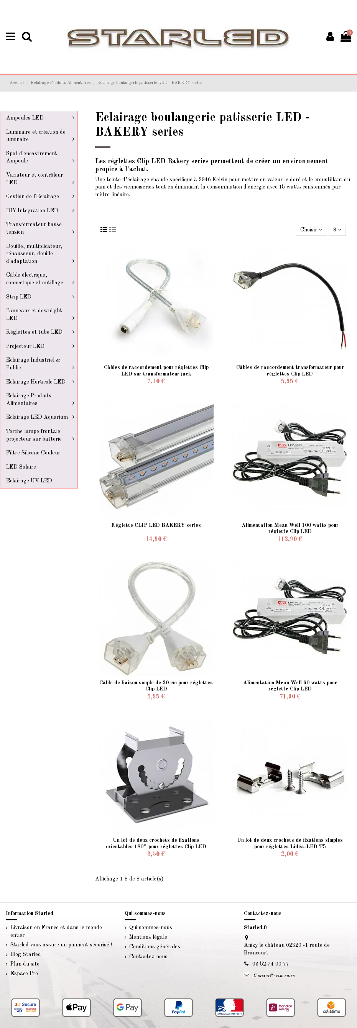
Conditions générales (154, 946)
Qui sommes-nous (150, 927)
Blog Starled (25, 954)
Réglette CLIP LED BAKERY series (156, 525)
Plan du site (24, 964)
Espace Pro (24, 973)
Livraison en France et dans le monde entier (56, 931)
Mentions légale (148, 937)
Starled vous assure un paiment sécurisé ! (61, 945)
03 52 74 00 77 (270, 964)
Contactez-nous (148, 956)
